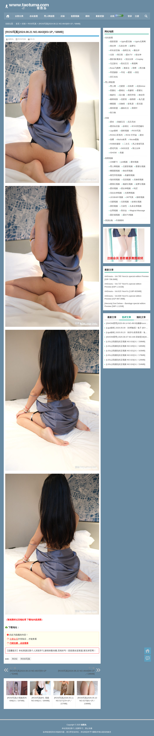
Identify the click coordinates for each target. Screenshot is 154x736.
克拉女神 (129, 59)
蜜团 (130, 72)
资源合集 (109, 220)
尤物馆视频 (138, 179)
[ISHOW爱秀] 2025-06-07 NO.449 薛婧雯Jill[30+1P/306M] (127, 337)
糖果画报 (114, 99)
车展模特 (120, 220)
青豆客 (120, 55)
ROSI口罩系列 (116, 135)
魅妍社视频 (128, 184)
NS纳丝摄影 (115, 144)
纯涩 (136, 188)
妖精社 (126, 126)
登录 (130, 16)
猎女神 (138, 55)
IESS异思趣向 (138, 126)
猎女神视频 (126, 188)
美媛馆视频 (130, 175)
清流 (137, 72)
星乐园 (140, 104)
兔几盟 (142, 99)
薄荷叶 (135, 108)
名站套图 (33, 16)
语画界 (131, 86)
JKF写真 (129, 197)
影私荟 (131, 104)
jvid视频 (124, 162)
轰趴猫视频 (115, 215)
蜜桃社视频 (115, 184)
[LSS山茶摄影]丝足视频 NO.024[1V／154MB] (125, 364)
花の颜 (122, 95)
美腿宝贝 (121, 122)
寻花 (123, 72)
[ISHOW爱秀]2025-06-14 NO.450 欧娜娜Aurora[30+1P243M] (127, 323)
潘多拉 (126, 68)
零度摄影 (114, 72)
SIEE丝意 (125, 148)
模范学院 (132, 95)
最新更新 (100, 16)
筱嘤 (112, 139)
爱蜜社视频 (140, 166)
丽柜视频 (125, 131)
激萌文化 (127, 50)
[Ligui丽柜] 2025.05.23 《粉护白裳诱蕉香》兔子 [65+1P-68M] (127, 332)
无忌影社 (114, 63)
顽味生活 (125, 108)
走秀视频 (114, 210)
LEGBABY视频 (116, 197)
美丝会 (124, 210)
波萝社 (133, 46)
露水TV (129, 55)
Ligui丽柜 (114, 131)
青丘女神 (136, 148)
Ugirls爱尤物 (126, 41)
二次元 (126, 144)
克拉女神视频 (116, 193)
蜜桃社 (122, 90)
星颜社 (113, 90)
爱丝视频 (114, 188)
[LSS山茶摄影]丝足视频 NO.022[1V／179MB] (125, 355)
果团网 (135, 63)
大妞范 (124, 206)
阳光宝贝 (125, 63)
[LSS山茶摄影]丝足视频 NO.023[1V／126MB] (125, 360)
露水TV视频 (128, 215)
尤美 (112, 55)
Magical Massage (137, 210)
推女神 (113, 46)
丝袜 (63, 16)
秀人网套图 (49, 16)
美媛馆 (131, 90)
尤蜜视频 (114, 202)
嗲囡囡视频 (115, 171)
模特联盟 (114, 108)
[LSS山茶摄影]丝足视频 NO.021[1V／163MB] (125, 351)
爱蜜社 (140, 90)
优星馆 (124, 99)
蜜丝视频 (134, 162)
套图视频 (75, 16)
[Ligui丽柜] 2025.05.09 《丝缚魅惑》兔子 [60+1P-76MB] (127, 328)
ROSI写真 (32, 24)
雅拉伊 (136, 50)
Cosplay (139, 59)
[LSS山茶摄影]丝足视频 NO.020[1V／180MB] (125, 346)
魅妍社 (113, 95)
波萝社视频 (140, 184)
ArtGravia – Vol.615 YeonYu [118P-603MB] (123, 291)
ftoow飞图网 (115, 68)
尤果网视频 (130, 193)
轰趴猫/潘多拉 (116, 59)
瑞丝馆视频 (115, 179)
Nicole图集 (134, 139)
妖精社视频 (136, 202)
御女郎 (142, 95)
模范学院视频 (116, 175)
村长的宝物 (115, 50)
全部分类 (19, 16)
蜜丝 (142, 135)
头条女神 (123, 46)
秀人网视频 (115, 166)
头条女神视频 (135, 206)
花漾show (141, 86)
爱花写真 (114, 148)
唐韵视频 (114, 206)
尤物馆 (122, 104)
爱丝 (112, 122)
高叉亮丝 (132, 122)
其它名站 (114, 77)
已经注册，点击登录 (19, 643)
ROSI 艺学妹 (131, 135)
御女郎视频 (128, 171)
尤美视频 (125, 202)
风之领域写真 (138, 144)
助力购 (113, 112)
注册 (137, 16)
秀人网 (113, 86)
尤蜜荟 (122, 86)
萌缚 (134, 68)
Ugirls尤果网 (140, 41)
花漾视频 (127, 179)
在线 (116, 15)
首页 (8, 16)
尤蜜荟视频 (128, 166)
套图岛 (11, 39)
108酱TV (114, 162)
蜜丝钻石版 (115, 126)
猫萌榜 (133, 99)
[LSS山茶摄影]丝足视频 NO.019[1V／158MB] (125, 341)
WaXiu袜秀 (122, 139)
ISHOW (113, 153)
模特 (87, 16)
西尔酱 (142, 68)
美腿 (122, 153)
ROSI (14, 659)
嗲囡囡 (113, 104)
